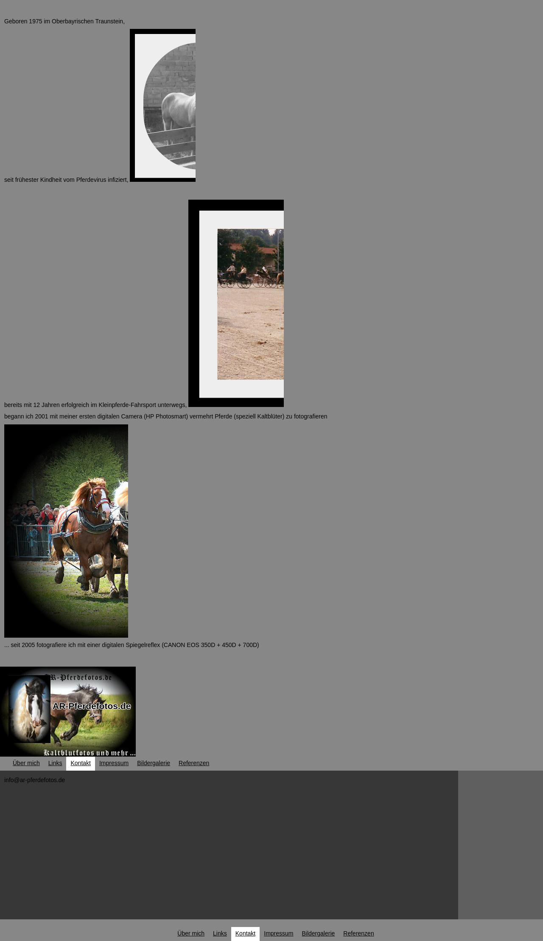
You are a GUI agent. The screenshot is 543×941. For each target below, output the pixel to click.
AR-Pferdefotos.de (92, 706)
